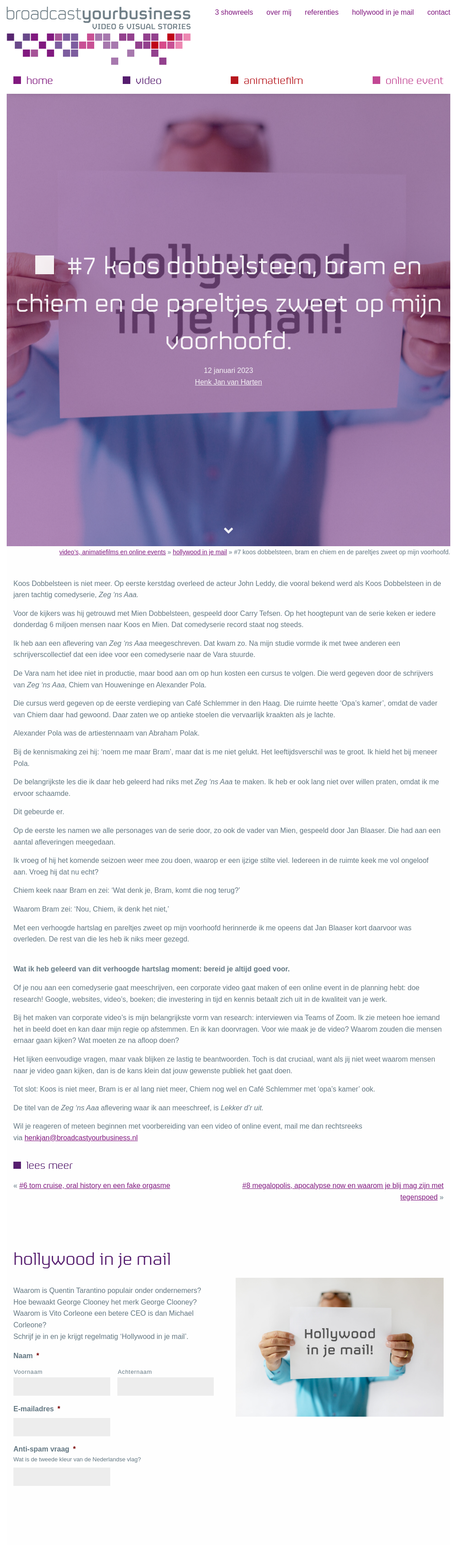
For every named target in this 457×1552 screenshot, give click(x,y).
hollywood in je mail (383, 12)
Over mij (278, 12)
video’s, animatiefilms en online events (112, 552)
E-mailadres (36, 1409)
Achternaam (135, 1371)
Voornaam (28, 1371)
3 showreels (234, 12)
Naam (26, 1356)
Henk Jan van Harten (228, 382)
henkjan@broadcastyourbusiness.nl (81, 1138)
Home (39, 80)
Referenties (322, 12)
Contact (438, 12)
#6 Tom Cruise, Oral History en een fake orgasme (94, 1185)
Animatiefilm (273, 80)
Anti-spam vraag (44, 1449)
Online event (415, 80)
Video (149, 80)
